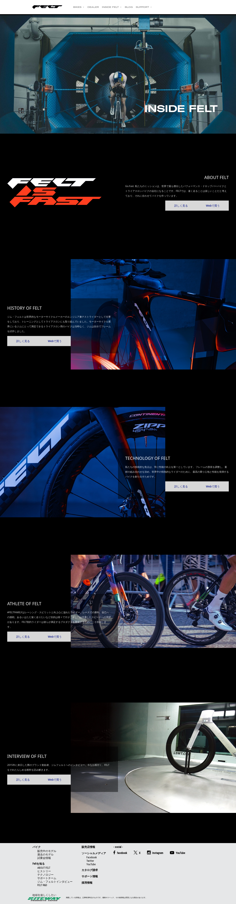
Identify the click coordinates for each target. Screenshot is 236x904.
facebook (120, 853)
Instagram (155, 853)
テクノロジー (45, 874)
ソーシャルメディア (94, 853)
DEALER (93, 7)
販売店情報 (88, 846)
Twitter (90, 860)
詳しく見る (181, 205)
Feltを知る (39, 863)
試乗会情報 (44, 858)
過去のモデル (45, 854)
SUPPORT (144, 7)
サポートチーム (46, 878)
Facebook (91, 857)
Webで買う (213, 205)
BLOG (129, 7)
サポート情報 (90, 876)
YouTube (91, 864)
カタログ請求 (90, 870)
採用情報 (87, 882)
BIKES (78, 7)
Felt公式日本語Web (47, 7)
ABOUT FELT (43, 867)
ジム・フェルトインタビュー (55, 881)
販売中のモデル (46, 851)
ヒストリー (44, 871)
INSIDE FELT (112, 7)
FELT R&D (42, 885)
